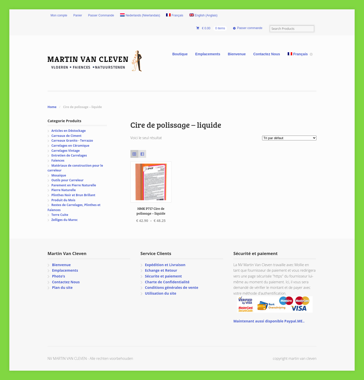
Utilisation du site (160, 293)
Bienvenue (237, 54)
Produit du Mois (63, 200)
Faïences (57, 160)
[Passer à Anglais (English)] (203, 15)
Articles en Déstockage (68, 131)
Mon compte (59, 15)
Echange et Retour (161, 270)
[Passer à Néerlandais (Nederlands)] (140, 15)
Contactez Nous (266, 54)
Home (52, 107)
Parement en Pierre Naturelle (73, 185)
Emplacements (207, 54)
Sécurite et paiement (163, 276)
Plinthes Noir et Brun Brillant (73, 195)
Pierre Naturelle (63, 190)
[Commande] (289, 138)
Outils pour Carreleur (67, 180)
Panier (77, 15)
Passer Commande (101, 15)
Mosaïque (58, 175)
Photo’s (58, 276)
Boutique (180, 54)
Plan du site (62, 287)
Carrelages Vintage (65, 150)
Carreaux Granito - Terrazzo (72, 140)
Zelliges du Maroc (64, 220)
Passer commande (249, 28)
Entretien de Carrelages (69, 155)
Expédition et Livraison (165, 264)
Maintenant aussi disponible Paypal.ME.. (268, 321)
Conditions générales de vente (171, 287)
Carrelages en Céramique (70, 145)
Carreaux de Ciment (66, 136)
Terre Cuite (59, 215)
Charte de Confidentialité (167, 282)
